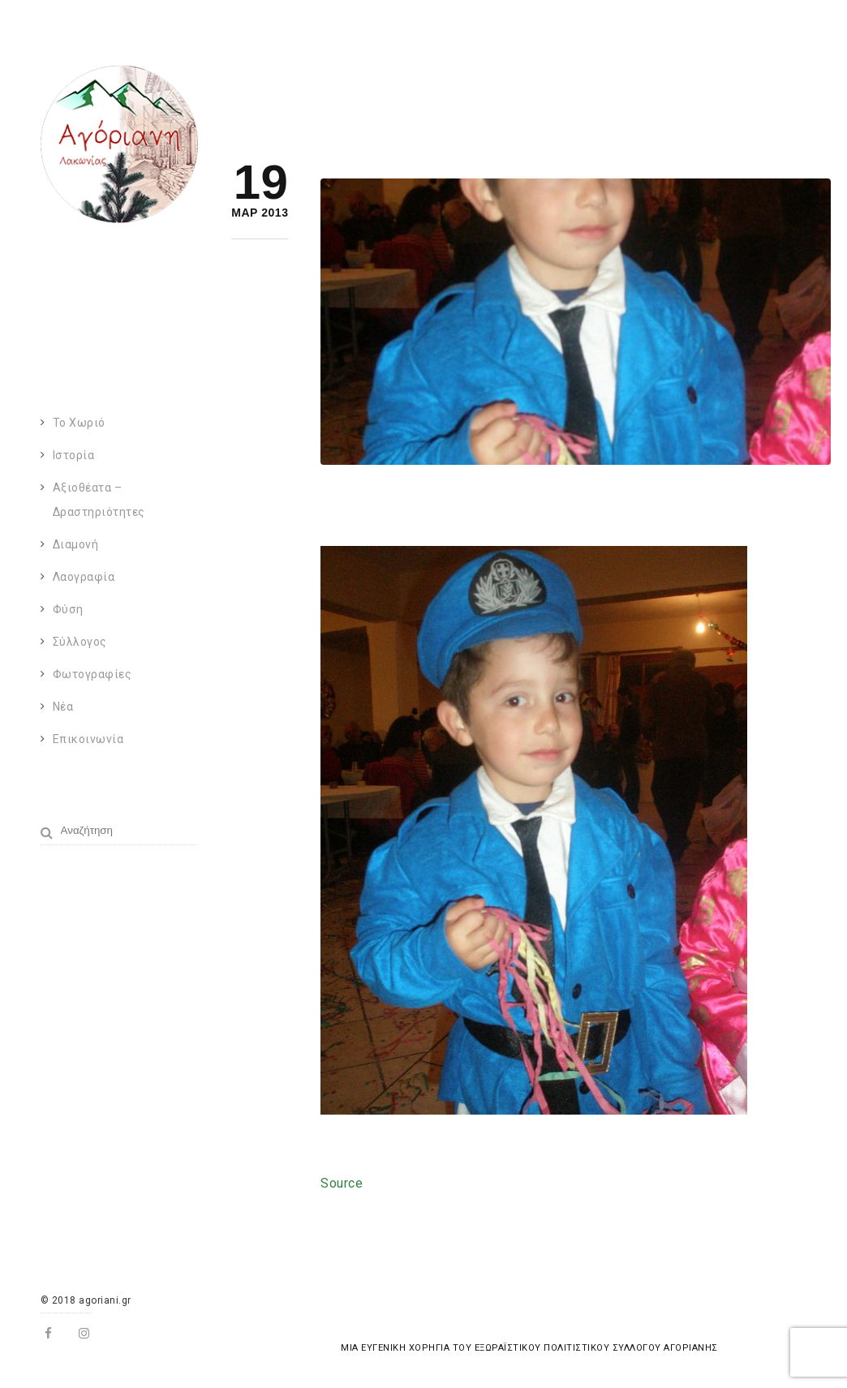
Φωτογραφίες (92, 674)
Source (341, 1183)
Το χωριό (79, 422)
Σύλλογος (80, 641)
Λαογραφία (84, 576)
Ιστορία (74, 455)
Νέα (63, 706)
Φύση (68, 609)
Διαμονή (76, 544)
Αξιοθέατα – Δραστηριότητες (99, 499)
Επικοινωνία (88, 739)
